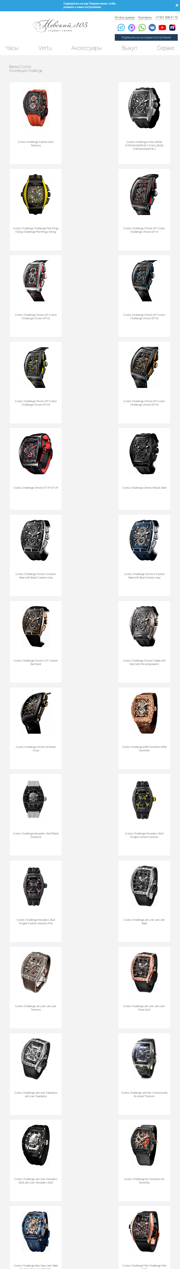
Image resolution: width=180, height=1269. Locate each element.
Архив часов (117, 1212)
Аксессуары (86, 46)
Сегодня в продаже (122, 1196)
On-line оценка (126, 15)
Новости (114, 1228)
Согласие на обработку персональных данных (107, 1246)
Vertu (44, 46)
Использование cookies (69, 1246)
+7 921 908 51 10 (167, 15)
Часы (12, 46)
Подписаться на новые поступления (147, 35)
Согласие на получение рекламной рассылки (154, 1246)
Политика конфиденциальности (19, 1246)
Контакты (145, 15)
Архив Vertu (117, 1217)
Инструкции (117, 1223)
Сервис (165, 46)
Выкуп (129, 46)
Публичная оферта (46, 1246)
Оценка (154, 1202)
